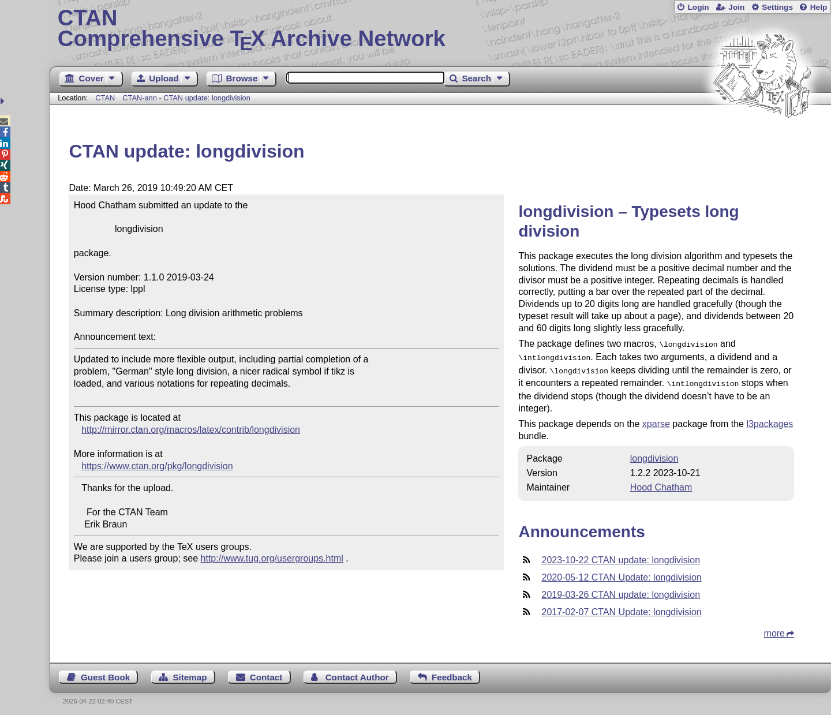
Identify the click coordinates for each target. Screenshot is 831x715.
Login (698, 7)
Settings (777, 7)
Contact (266, 672)
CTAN (105, 97)
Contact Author (357, 672)
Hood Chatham (661, 483)
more (774, 629)
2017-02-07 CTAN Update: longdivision (621, 607)
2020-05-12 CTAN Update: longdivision (621, 573)
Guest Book (105, 672)
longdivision (654, 454)
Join (736, 7)
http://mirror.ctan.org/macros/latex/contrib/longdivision (190, 430)
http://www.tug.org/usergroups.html (272, 558)
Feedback (452, 672)
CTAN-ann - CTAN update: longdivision (186, 97)
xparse (656, 419)
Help (819, 7)
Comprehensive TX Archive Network (440, 29)
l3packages (769, 419)
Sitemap (190, 672)
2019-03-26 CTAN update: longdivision (620, 590)
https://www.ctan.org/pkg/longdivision (157, 466)
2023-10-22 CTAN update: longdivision (620, 555)
